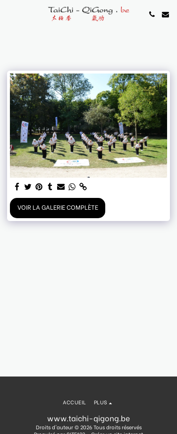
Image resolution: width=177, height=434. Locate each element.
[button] (10, 14)
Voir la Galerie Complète (57, 207)
